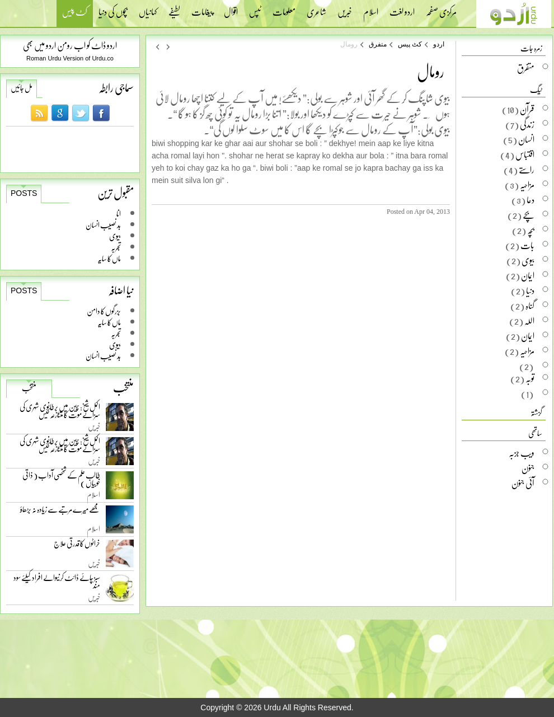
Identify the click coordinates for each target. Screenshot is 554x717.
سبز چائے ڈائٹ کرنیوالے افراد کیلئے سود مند (56, 583)
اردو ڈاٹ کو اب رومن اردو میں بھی (70, 45)
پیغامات (202, 8)
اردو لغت (402, 8)
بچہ (530, 230)
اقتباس (524, 154)
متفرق (378, 44)
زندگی (527, 124)
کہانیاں (148, 8)
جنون (528, 468)
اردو (438, 44)
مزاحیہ (527, 185)
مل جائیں (21, 88)
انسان (526, 139)
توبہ (529, 378)
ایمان (527, 275)
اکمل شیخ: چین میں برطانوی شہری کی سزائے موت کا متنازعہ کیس (60, 413)
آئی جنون (522, 483)
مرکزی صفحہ (441, 8)
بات (527, 245)
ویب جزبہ (521, 453)
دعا (530, 200)
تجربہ (116, 247)
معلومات (284, 8)
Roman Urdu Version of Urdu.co (70, 58)
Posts (24, 193)
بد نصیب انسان (103, 224)
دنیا (530, 290)
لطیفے (174, 8)
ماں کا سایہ (109, 258)
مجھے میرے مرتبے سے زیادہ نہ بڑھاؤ (60, 511)
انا (118, 213)
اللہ (529, 321)
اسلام (370, 8)
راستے (526, 169)
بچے (528, 215)
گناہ (529, 305)
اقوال (231, 8)
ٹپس (255, 8)
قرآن (527, 109)
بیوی (115, 236)
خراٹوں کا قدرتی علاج (77, 546)
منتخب (29, 388)
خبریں (344, 8)
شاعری (316, 8)
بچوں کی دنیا (113, 8)
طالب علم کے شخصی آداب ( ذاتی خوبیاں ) (61, 481)
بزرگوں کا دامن (104, 311)
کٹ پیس (74, 13)
